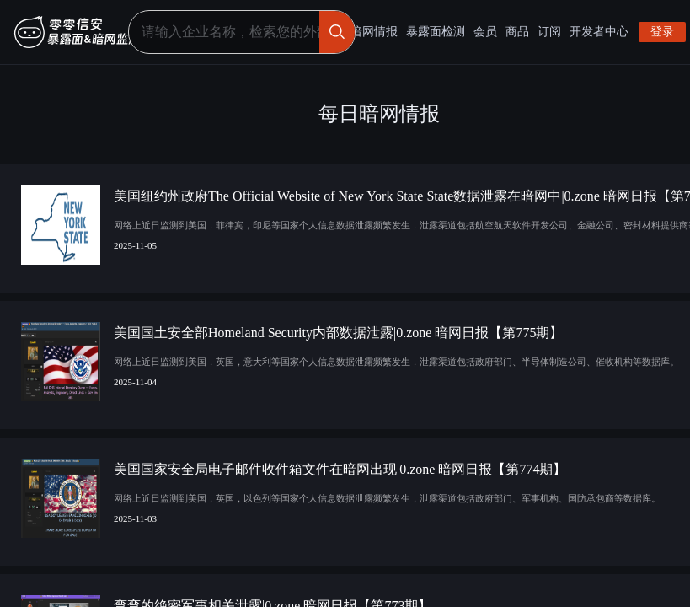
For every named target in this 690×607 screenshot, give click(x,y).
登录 (662, 31)
